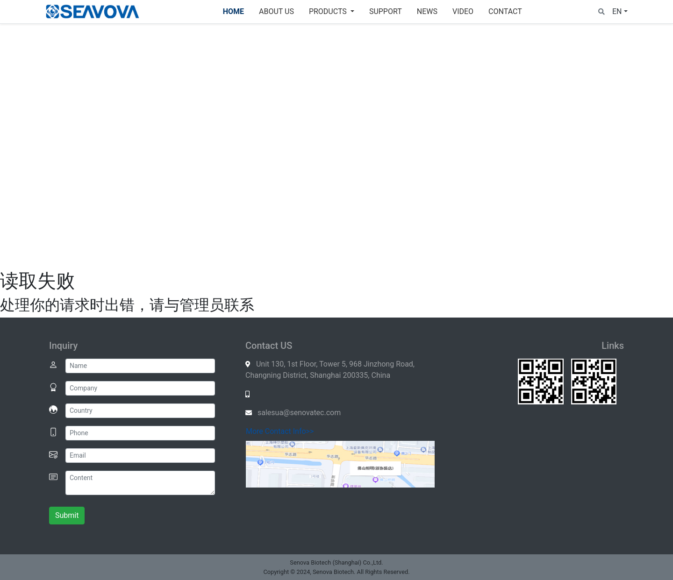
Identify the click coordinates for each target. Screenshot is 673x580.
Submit (67, 515)
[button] (601, 11)
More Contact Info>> (280, 431)
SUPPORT (385, 11)
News (427, 11)
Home (233, 11)
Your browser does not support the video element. (336, 145)
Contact (505, 11)
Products (329, 11)
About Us (276, 11)
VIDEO (462, 11)
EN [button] (617, 11)
